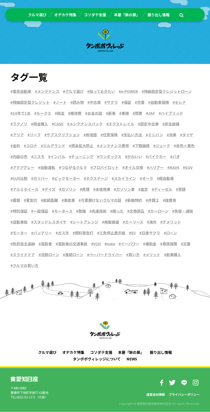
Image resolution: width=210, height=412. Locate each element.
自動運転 (47, 167)
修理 (86, 189)
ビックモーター (67, 178)
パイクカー (157, 156)
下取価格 (142, 145)
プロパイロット (106, 167)
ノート (61, 102)
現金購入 (40, 124)
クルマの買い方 (25, 265)
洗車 (172, 135)
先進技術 (99, 211)
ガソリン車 (125, 189)
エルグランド (54, 145)
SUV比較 (20, 178)
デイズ (50, 189)
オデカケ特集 (65, 14)
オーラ (147, 178)
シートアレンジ (85, 222)
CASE (58, 124)
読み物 (78, 102)
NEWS (131, 359)
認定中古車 (149, 124)
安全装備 (172, 124)
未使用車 (102, 189)
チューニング (82, 156)
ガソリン (68, 189)
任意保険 (110, 135)
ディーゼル (163, 189)
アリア (18, 135)
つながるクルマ (74, 167)
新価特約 (134, 200)
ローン (171, 233)
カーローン (159, 211)
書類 (16, 200)
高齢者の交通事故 (72, 244)
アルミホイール (26, 189)
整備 (82, 211)
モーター (20, 233)
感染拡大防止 (82, 145)
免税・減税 (183, 211)
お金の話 (94, 113)
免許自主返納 (24, 244)
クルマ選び (37, 14)
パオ (176, 156)
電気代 (31, 200)
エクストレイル (121, 124)
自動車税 (20, 222)
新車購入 (173, 254)
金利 (16, 145)
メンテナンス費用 (114, 145)
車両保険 (170, 244)
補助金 (151, 244)
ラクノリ (20, 124)
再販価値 (111, 222)
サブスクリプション (63, 135)
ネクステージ (97, 178)
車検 (125, 113)
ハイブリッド (172, 113)
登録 (182, 189)
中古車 (95, 102)
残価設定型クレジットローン (168, 91)
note (111, 244)
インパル (57, 156)
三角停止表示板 (112, 233)
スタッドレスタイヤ (50, 222)
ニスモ (39, 156)
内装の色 (20, 156)
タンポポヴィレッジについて (97, 359)
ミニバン (155, 135)
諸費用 (170, 200)
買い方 (134, 254)
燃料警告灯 (84, 233)
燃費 (138, 113)
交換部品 (137, 211)
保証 (127, 102)
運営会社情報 (155, 394)
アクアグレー (23, 167)
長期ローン (74, 254)
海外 (153, 222)
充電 (141, 102)
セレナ (180, 102)
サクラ (112, 102)
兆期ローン (50, 254)
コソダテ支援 (95, 14)
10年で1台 (22, 113)
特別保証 (20, 211)
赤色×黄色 (185, 145)
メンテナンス (48, 91)
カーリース (134, 222)
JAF (151, 113)
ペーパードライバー (106, 254)
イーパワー (130, 244)
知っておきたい (102, 91)
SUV (189, 167)
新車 (112, 113)
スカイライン (125, 178)
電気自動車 (22, 91)
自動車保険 (159, 102)
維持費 (75, 113)
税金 (60, 113)
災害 (187, 244)
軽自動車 (166, 178)
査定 (144, 189)
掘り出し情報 (158, 14)
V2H (97, 244)
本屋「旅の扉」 (127, 14)
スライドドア (24, 254)
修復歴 (91, 135)
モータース (63, 211)
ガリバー (40, 178)
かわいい (134, 156)
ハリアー (156, 167)
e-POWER (129, 91)
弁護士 (153, 200)
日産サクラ (151, 233)
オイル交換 (134, 167)
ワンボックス (110, 156)
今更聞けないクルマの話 (101, 200)
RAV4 (174, 167)
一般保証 (40, 211)
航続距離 (50, 200)
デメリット (172, 222)
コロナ (31, 145)
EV (133, 233)
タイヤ (187, 135)
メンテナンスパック (86, 124)
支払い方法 (133, 135)
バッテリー (42, 233)
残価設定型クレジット (31, 102)
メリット (153, 254)
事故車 (69, 200)
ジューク (163, 145)
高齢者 (46, 244)
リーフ (35, 135)
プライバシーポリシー (184, 394)
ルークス (44, 113)
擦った (118, 211)
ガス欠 (63, 233)
